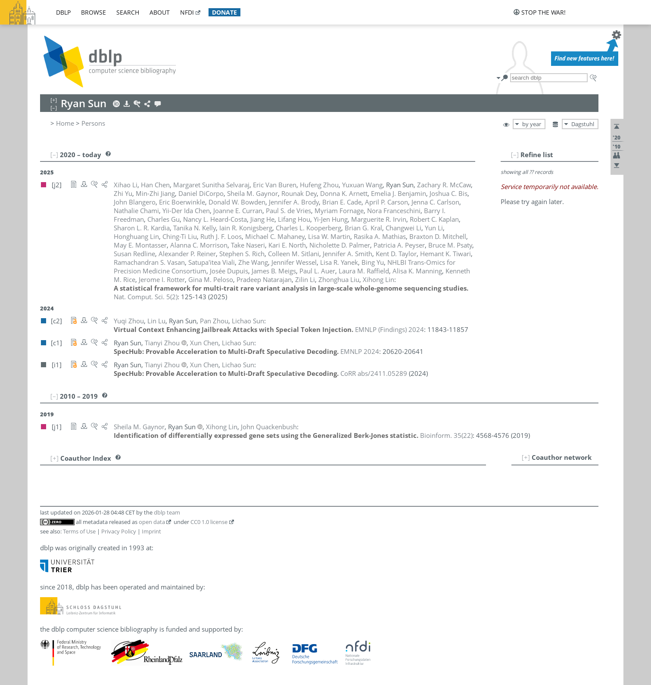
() (146, 296)
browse (93, 12)
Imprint (151, 531)
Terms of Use (79, 531)
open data (152, 522)
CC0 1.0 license (208, 522)
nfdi (187, 12)
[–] (515, 154)
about (160, 12)
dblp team (167, 512)
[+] (526, 457)
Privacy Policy (118, 531)
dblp (63, 12)
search (127, 12)
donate (224, 12)
